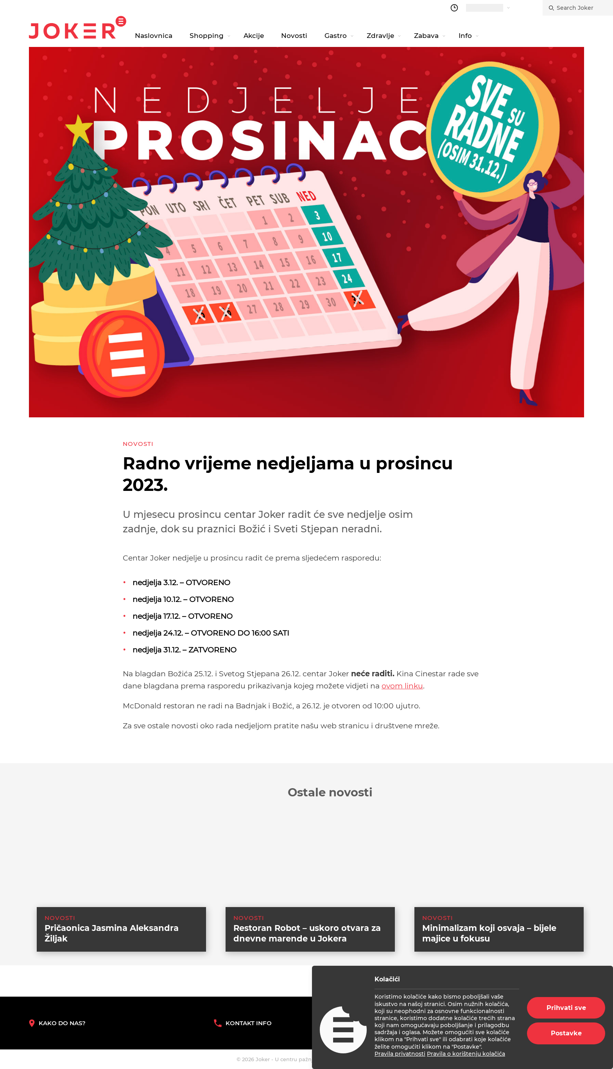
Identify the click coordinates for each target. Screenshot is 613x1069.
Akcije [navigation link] (254, 36)
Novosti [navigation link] (294, 36)
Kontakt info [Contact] (243, 1023)
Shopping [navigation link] (207, 36)
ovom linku (402, 685)
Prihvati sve (566, 1008)
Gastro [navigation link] (335, 36)
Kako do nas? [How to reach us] (57, 1023)
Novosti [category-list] (138, 443)
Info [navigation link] (465, 36)
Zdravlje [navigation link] (380, 36)
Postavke (566, 1033)
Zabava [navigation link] (426, 36)
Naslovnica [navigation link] (153, 36)
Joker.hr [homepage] (77, 27)
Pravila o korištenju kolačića (466, 1053)
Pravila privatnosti (400, 1053)
